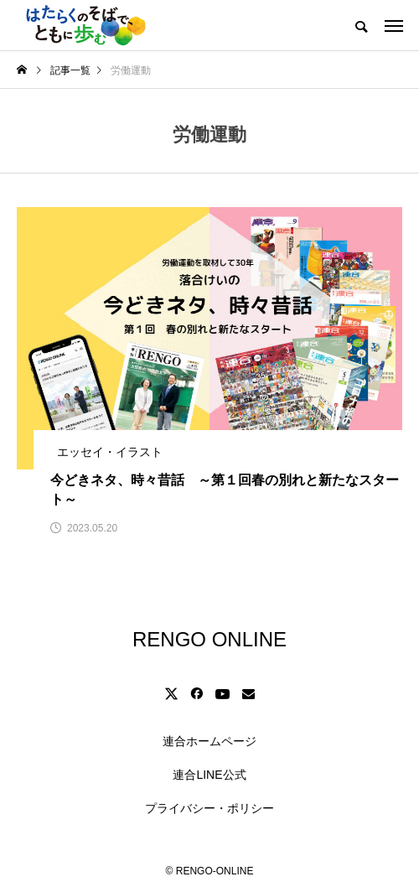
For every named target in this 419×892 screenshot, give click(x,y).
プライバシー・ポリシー (209, 808)
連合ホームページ (209, 741)
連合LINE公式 (209, 774)
